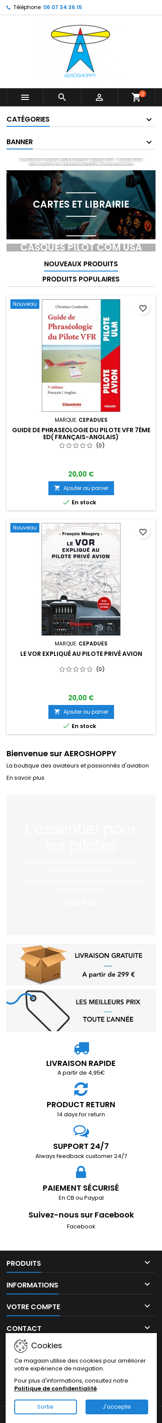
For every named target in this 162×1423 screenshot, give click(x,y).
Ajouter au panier (81, 488)
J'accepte (116, 1407)
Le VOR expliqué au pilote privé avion (81, 653)
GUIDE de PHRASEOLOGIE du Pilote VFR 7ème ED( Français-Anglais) (81, 433)
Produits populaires (81, 279)
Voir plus (81, 903)
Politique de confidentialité (55, 1388)
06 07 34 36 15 (62, 7)
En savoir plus (25, 778)
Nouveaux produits (81, 264)
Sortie (45, 1407)
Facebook (81, 1226)
